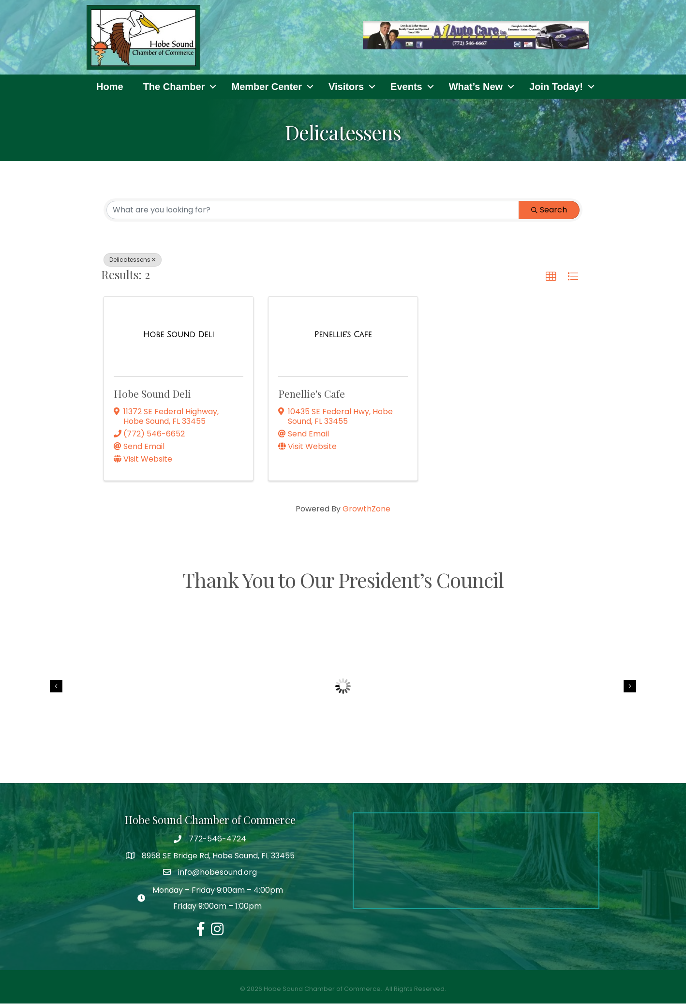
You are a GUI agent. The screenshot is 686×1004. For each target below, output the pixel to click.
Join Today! (556, 86)
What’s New (476, 86)
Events (406, 86)
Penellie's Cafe (311, 394)
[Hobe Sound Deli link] (178, 335)
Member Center (266, 86)
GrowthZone (366, 509)
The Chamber (174, 86)
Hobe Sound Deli (152, 394)
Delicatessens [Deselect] (132, 259)
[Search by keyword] (312, 210)
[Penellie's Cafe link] (343, 335)
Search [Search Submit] (549, 209)
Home (109, 86)
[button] (551, 276)
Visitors (346, 86)
